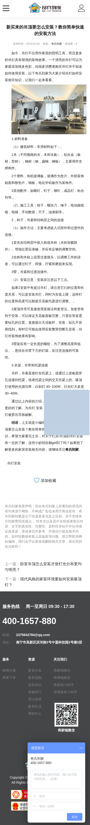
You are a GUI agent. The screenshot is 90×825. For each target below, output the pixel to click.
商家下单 (9, 677)
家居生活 (35, 706)
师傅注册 (9, 670)
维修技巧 (35, 692)
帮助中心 (35, 714)
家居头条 (35, 670)
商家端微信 (62, 670)
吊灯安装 (14, 463)
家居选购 (35, 677)
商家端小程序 (64, 685)
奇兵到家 (56, 43)
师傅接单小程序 (65, 692)
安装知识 (35, 685)
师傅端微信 (62, 677)
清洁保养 (35, 699)
